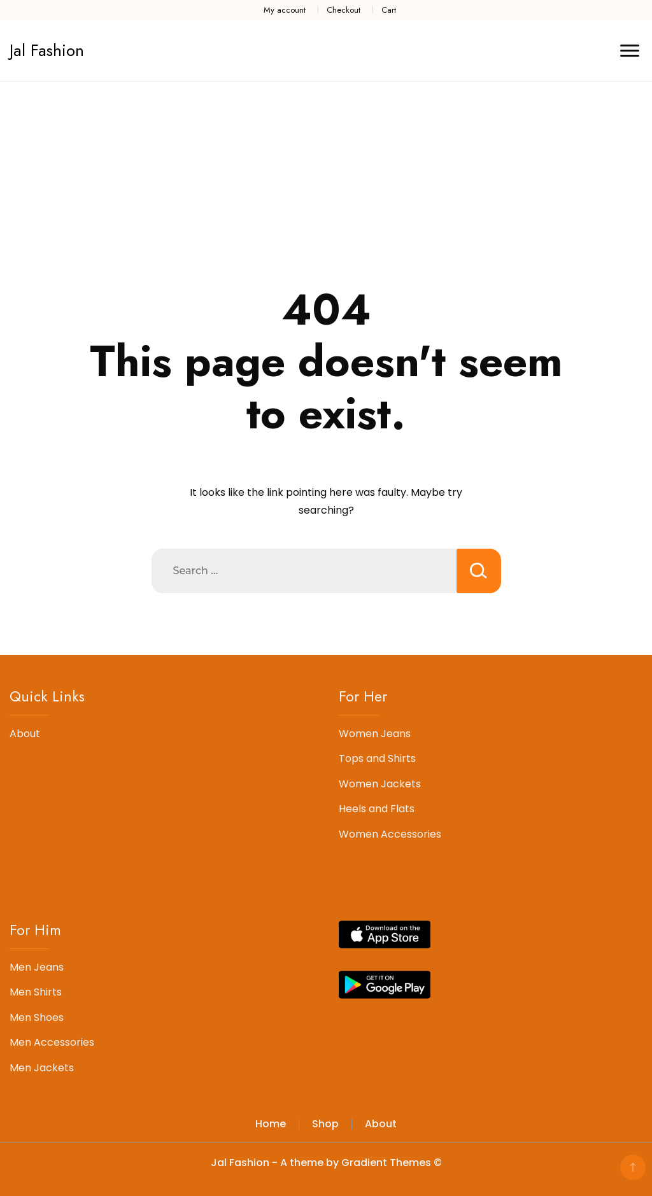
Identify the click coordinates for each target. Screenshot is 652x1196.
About (25, 733)
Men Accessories (52, 1042)
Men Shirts (36, 992)
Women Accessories (390, 834)
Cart (388, 10)
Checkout (343, 10)
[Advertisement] (326, 177)
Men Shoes (37, 1017)
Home (270, 1123)
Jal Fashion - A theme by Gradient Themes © (326, 1162)
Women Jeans (375, 733)
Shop (325, 1123)
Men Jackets (42, 1067)
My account (285, 10)
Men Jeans (37, 967)
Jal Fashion (47, 50)
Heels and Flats (377, 808)
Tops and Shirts (377, 758)
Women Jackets (380, 784)
